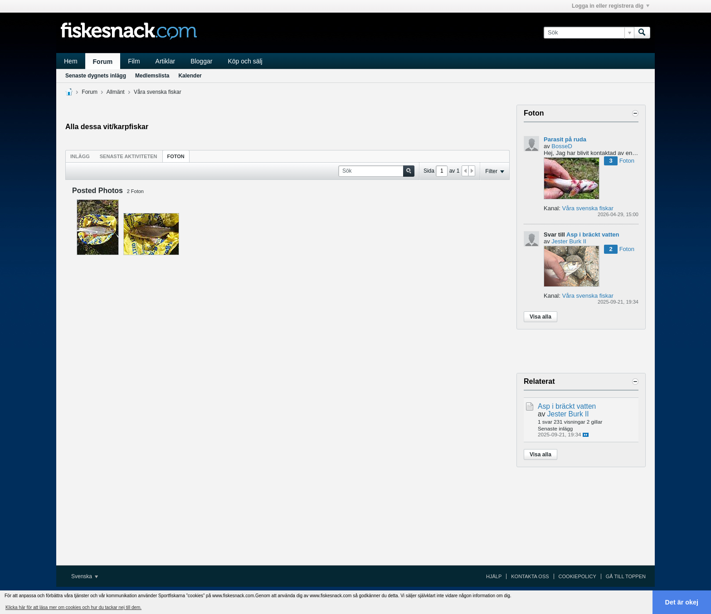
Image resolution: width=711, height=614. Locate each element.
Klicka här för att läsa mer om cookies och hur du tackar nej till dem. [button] (73, 607)
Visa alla (540, 317)
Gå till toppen (626, 576)
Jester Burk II (568, 241)
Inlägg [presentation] (80, 156)
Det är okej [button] (682, 602)
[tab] (80, 156)
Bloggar (201, 61)
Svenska (84, 576)
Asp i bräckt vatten (592, 234)
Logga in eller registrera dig (610, 6)
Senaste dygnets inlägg (95, 76)
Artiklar (165, 61)
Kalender (189, 76)
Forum (103, 61)
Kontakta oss (530, 576)
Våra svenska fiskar (157, 92)
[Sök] (589, 33)
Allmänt (116, 92)
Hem (71, 61)
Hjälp (494, 576)
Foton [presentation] (176, 156)
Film (134, 61)
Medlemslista (152, 76)
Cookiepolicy (577, 576)
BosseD (561, 146)
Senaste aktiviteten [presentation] (128, 156)
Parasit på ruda (565, 139)
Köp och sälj (245, 61)
